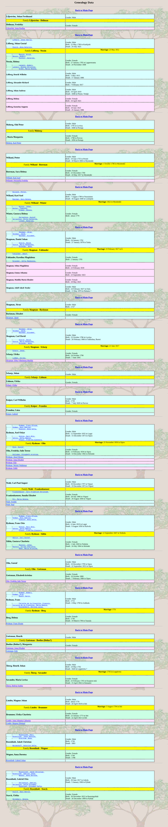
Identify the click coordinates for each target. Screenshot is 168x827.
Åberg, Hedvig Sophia (14, 706)
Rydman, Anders (26, 611)
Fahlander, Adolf (20, 262)
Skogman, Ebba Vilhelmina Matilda (19, 372)
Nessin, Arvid (25, 55)
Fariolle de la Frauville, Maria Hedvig (30, 625)
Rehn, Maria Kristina (28, 567)
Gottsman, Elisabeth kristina (26, 468)
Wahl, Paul (10, 519)
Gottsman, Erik (12, 671)
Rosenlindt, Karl (26, 755)
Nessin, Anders (19, 57)
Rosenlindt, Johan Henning (24, 757)
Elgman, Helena (26, 214)
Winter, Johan (25, 210)
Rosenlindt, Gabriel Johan (16, 782)
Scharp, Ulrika (11, 396)
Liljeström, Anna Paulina (15, 28)
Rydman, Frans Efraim (28, 437)
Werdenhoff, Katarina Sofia (25, 767)
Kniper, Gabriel (12, 425)
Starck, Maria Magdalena (23, 252)
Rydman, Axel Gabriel (22, 439)
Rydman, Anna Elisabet (15, 474)
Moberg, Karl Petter (13, 146)
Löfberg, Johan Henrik (23, 40)
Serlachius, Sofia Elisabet (25, 808)
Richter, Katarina (27, 60)
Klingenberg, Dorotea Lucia (31, 627)
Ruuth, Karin (25, 615)
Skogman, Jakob (19, 240)
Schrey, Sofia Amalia (22, 451)
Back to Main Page (84, 10)
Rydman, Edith (11, 482)
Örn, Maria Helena (21, 514)
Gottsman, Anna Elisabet (15, 669)
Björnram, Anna (26, 760)
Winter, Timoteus (20, 212)
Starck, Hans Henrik (22, 816)
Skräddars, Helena (21, 823)
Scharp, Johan (19, 361)
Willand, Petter (20, 195)
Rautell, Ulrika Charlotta (24, 564)
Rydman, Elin (11, 477)
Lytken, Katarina (26, 226)
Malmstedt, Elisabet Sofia (31, 810)
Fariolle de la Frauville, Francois (35, 623)
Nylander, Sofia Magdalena (24, 269)
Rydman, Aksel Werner (14, 471)
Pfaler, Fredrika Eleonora (31, 453)
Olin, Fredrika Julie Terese (16, 599)
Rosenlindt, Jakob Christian (31, 794)
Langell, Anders (26, 67)
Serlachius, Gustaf (27, 222)
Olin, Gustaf (18, 461)
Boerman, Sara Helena (22, 203)
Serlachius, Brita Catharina (25, 224)
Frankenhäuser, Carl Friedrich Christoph (31, 506)
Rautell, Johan (26, 562)
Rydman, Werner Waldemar (16, 479)
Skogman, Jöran (26, 238)
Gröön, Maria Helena (28, 71)
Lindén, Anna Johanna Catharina (18, 741)
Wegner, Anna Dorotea (28, 798)
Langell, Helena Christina (24, 69)
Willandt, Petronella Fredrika (17, 183)
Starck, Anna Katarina (23, 48)
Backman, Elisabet (27, 242)
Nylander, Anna (26, 254)
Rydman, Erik (18, 613)
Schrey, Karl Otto (27, 449)
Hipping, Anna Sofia (28, 441)
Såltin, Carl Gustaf (22, 555)
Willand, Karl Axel (13, 181)
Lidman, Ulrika (19, 369)
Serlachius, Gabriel (28, 806)
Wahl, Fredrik (11, 516)
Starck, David (25, 250)
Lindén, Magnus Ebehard (15, 744)
